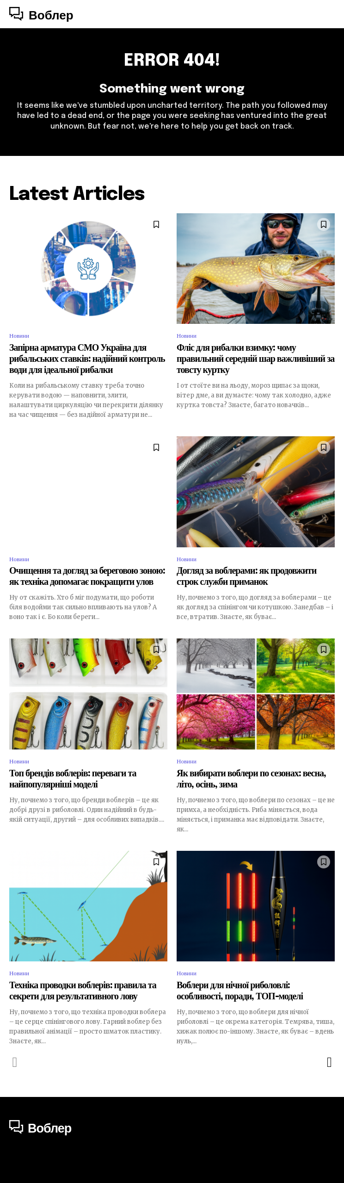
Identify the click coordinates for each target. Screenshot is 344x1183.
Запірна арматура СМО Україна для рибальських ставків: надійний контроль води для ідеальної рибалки (87, 359)
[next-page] (329, 1062)
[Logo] (41, 15)
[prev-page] (15, 1062)
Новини (19, 336)
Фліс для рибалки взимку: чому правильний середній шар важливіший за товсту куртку (255, 359)
